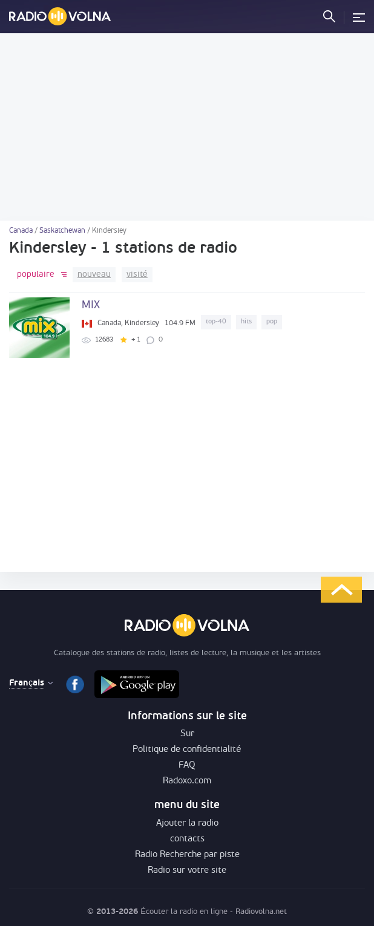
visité (137, 274)
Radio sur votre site (187, 870)
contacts (187, 839)
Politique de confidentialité (187, 749)
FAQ (187, 765)
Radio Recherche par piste (187, 855)
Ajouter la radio (187, 823)
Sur (187, 734)
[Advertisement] (187, 127)
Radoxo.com (187, 781)
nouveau (94, 274)
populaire (35, 274)
